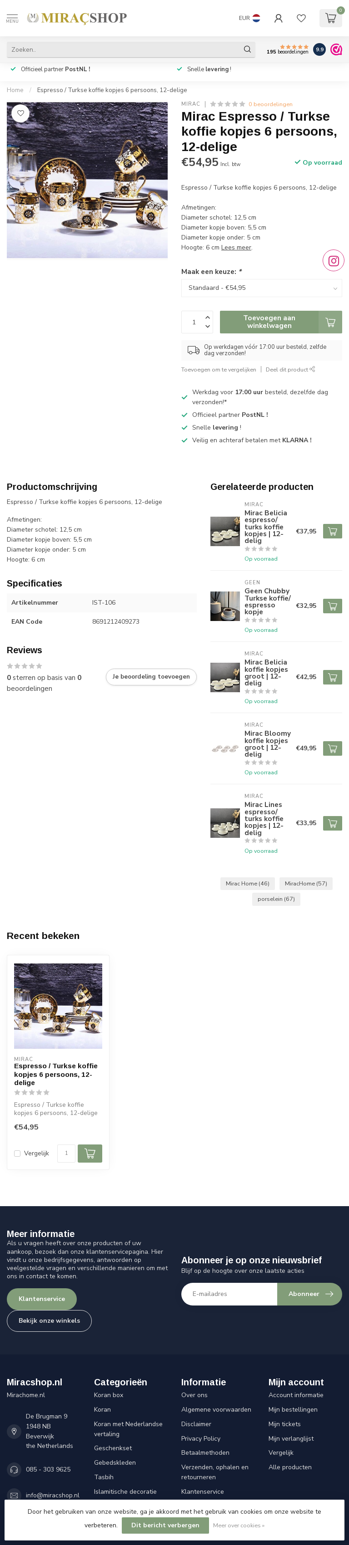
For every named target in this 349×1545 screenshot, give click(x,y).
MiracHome (306, 883)
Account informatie (296, 1395)
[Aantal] (66, 1153)
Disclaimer (196, 1424)
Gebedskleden (115, 1462)
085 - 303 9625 (48, 1469)
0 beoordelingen (271, 104)
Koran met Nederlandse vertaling (128, 1429)
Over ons (194, 1395)
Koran (102, 1409)
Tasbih (104, 1477)
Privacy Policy (200, 1438)
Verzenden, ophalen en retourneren (215, 1472)
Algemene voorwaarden (216, 1409)
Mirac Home (247, 883)
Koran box (108, 1395)
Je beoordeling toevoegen (151, 677)
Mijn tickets (285, 1424)
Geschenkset (113, 1448)
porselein (276, 899)
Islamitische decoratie (125, 1491)
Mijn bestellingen (293, 1409)
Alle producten (290, 1467)
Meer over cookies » (238, 1525)
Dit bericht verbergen (165, 1525)
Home (15, 90)
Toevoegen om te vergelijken (218, 369)
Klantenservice (42, 1299)
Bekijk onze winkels (49, 1320)
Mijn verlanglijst (291, 1438)
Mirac (190, 104)
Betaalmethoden (205, 1452)
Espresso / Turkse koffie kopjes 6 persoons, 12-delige (112, 90)
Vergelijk (36, 1153)
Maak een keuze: (211, 271)
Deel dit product (290, 369)
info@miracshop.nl (53, 1495)
